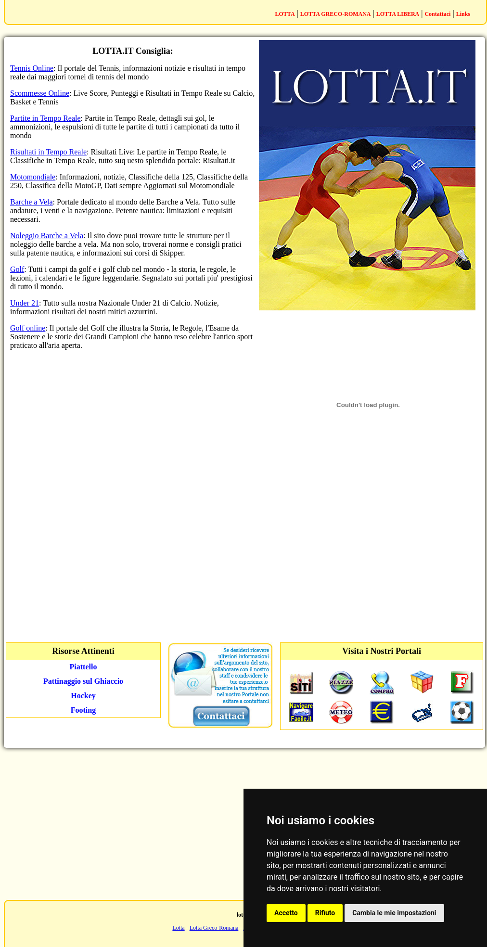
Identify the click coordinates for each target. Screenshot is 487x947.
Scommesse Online (39, 93)
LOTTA (285, 14)
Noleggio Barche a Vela (46, 235)
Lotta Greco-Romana (214, 927)
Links (463, 14)
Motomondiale (32, 177)
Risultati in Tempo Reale (48, 152)
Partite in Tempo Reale (45, 118)
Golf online (27, 328)
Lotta (178, 927)
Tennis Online (31, 68)
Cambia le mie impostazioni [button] (394, 913)
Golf (17, 269)
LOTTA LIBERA (397, 14)
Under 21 (24, 303)
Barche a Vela (31, 202)
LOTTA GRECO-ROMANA (335, 14)
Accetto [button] (286, 913)
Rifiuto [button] (325, 913)
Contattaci (437, 14)
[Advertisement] (368, 558)
